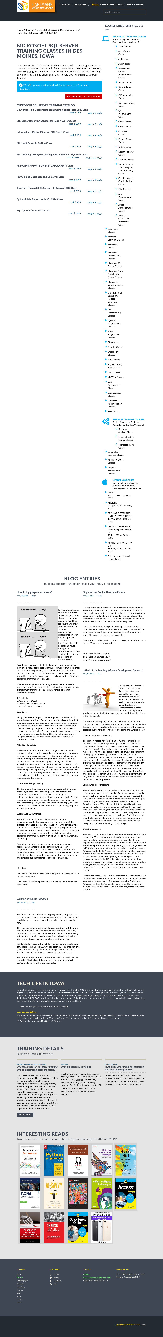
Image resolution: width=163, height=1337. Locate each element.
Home (20, 29)
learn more (25, 1115)
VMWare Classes (116, 377)
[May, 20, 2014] (22, 596)
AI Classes (123, 59)
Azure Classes (125, 82)
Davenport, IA (134, 1084)
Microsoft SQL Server (46, 29)
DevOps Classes (126, 159)
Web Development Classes (114, 385)
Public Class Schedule (113, 5)
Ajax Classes (124, 63)
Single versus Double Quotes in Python (104, 592)
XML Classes (114, 411)
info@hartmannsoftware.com (97, 1277)
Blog (18, 1293)
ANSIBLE (112, 502)
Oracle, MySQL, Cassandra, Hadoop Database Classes (115, 298)
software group (127, 1325)
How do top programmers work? (34, 592)
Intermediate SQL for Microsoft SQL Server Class (43, 132)
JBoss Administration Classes (125, 207)
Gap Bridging (80, 5)
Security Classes (115, 347)
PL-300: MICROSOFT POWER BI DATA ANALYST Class (45, 165)
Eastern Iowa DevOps (38, 1021)
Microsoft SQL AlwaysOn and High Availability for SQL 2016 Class (52, 154)
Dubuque (121, 1084)
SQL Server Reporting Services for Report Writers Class (46, 121)
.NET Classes (124, 46)
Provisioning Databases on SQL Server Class (40, 176)
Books (19, 1302)
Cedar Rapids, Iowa (137, 1078)
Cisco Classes (124, 121)
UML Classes (114, 372)
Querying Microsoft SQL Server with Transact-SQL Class (46, 188)
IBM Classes (124, 189)
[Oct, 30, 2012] (22, 903)
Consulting (65, 5)
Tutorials (20, 1290)
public (30, 71)
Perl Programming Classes (114, 312)
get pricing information (83, 96)
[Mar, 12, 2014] (88, 674)
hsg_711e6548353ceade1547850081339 (37, 33)
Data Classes (124, 147)
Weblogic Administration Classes (115, 403)
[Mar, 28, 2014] (88, 596)
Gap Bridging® (22, 1281)
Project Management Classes (114, 470)
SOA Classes (114, 359)
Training (95, 5)
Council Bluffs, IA (114, 1081)
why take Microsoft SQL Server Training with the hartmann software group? (37, 1068)
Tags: (34, 596)
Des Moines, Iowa (68, 29)
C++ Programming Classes (124, 113)
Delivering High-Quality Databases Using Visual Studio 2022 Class (52, 109)
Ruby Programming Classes (114, 334)
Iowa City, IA (124, 1075)
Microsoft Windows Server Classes (116, 284)
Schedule (20, 1284)
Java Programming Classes (124, 196)
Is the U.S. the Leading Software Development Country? (113, 670)
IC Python (22, 1021)
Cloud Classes (125, 126)
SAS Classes (113, 342)
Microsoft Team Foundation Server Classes (115, 274)
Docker (111, 492)
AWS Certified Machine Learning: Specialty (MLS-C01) (120, 529)
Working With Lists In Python (32, 899)
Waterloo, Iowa (131, 1081)
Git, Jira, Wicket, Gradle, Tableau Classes (126, 181)
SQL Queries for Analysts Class (33, 210)
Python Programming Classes (114, 323)
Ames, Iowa (111, 1075)
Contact (140, 5)
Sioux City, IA (120, 1078)
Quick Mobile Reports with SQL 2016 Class (40, 199)
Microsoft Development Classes (114, 255)
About (130, 5)
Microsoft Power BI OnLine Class (34, 143)
